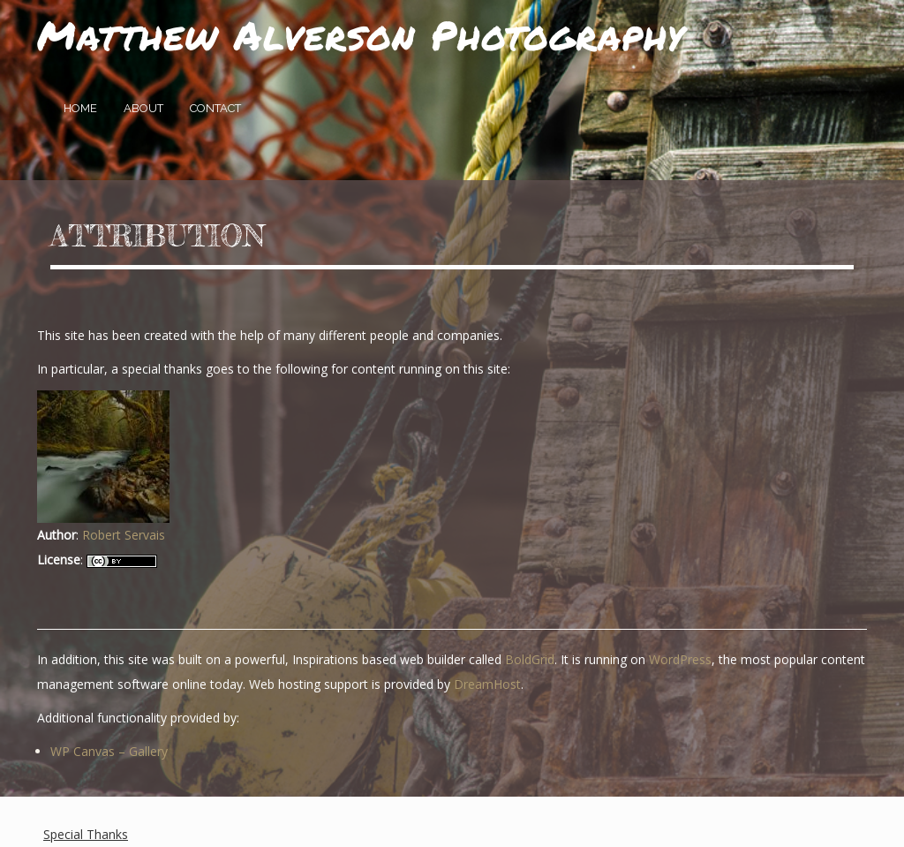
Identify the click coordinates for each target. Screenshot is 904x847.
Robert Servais (123, 534)
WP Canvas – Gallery (109, 751)
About (143, 108)
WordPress (680, 659)
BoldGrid (529, 659)
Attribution (157, 235)
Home (80, 108)
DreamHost (487, 684)
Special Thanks (85, 834)
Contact (215, 108)
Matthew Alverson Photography (360, 34)
